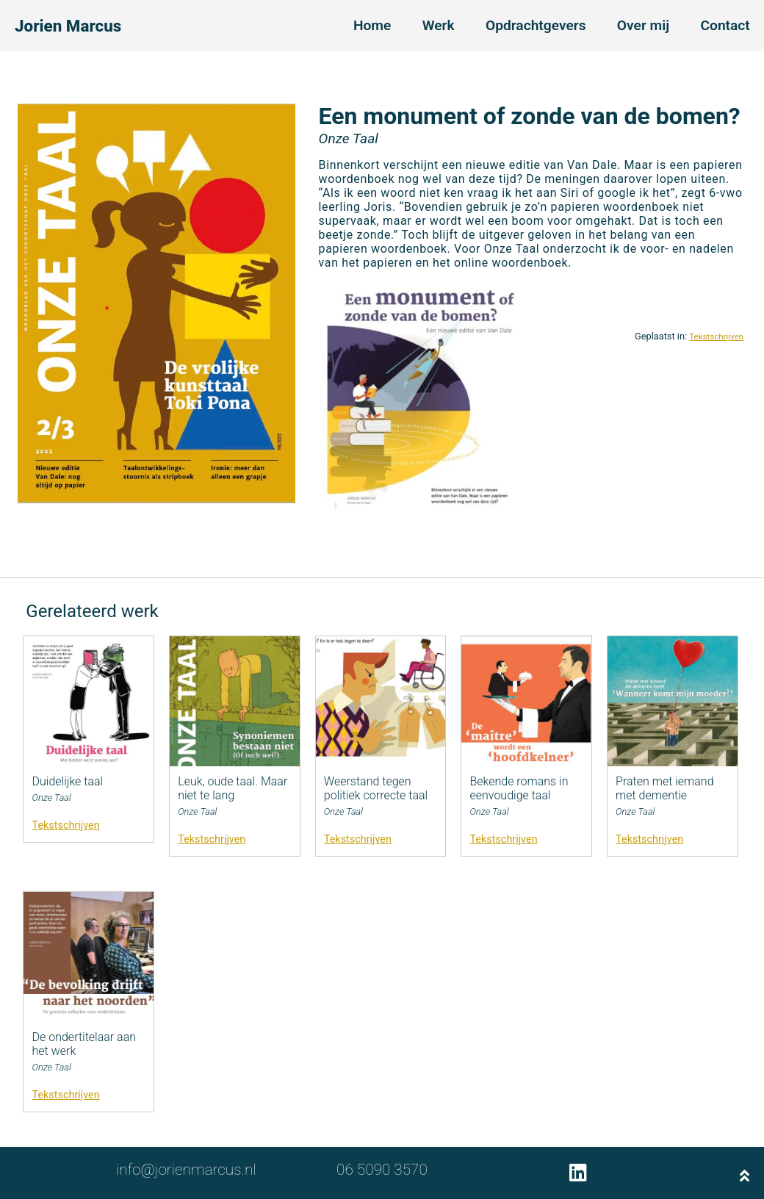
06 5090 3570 (382, 1169)
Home (372, 25)
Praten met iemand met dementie (664, 788)
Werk (438, 25)
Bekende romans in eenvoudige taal (518, 788)
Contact (724, 25)
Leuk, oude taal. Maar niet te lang (232, 788)
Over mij (643, 25)
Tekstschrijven (716, 336)
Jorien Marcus (68, 25)
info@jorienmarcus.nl (186, 1169)
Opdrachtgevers (536, 25)
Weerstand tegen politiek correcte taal (376, 788)
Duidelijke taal (68, 781)
